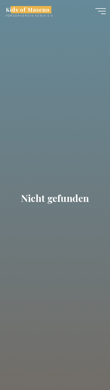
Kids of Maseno (27, 9)
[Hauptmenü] (100, 11)
